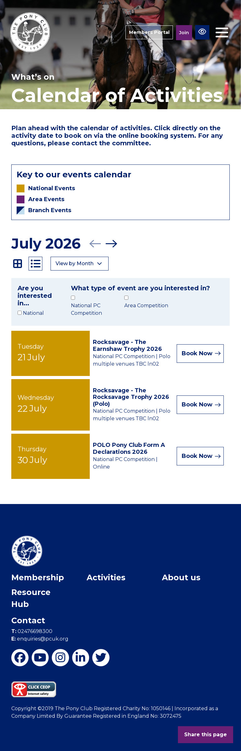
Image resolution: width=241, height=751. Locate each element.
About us (181, 577)
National (33, 313)
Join (184, 32)
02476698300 (31, 631)
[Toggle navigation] (221, 32)
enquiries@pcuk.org (39, 639)
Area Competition (146, 305)
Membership (37, 577)
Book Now (201, 353)
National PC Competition (86, 309)
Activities (106, 577)
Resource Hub (31, 598)
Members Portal (148, 32)
